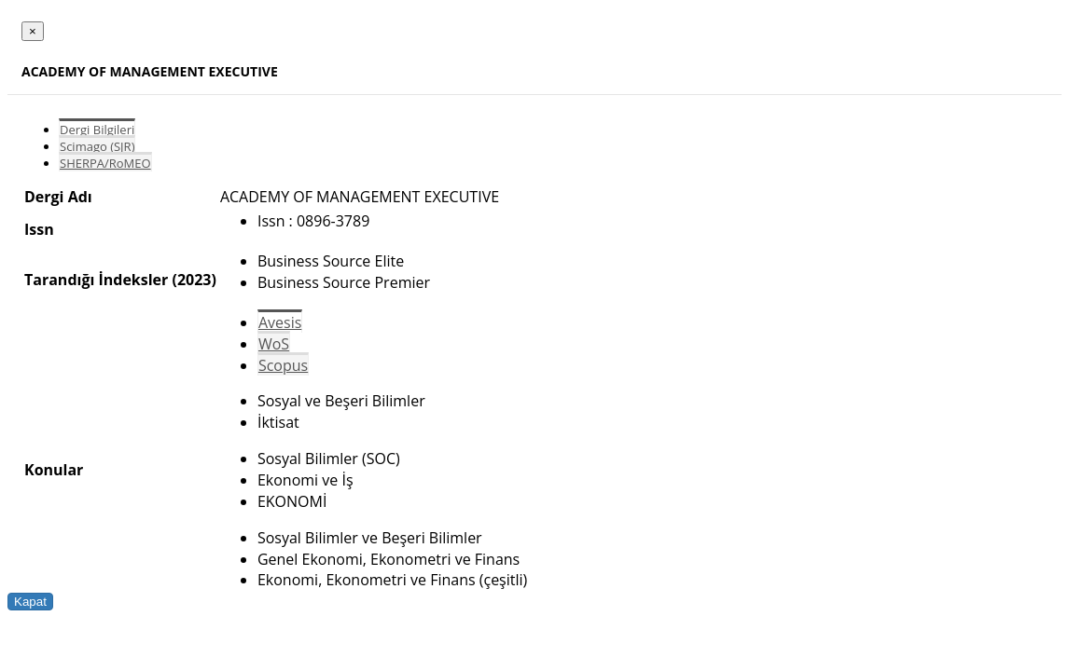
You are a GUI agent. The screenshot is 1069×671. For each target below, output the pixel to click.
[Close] (32, 31)
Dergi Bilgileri (97, 129)
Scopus (283, 365)
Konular (53, 469)
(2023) (193, 279)
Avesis (279, 322)
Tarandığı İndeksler (96, 279)
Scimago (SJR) (97, 146)
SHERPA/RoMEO (105, 163)
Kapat (30, 602)
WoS (273, 344)
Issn (39, 229)
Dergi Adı (58, 196)
